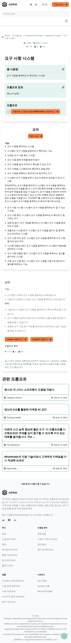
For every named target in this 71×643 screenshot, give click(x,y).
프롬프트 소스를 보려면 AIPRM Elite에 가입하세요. (35, 111)
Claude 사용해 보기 (17, 339)
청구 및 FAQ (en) (45, 549)
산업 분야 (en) (8, 539)
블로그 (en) (7, 565)
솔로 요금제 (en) (9, 554)
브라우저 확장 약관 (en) (13, 596)
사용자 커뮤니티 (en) (47, 539)
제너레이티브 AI (9, 549)
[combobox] (35, 13)
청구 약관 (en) (8, 601)
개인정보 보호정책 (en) (13, 580)
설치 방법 (42, 580)
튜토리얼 (42, 533)
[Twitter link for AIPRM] (3, 520)
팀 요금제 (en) (8, 560)
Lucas (28, 43)
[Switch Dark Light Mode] (36, 4)
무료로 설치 (60, 4)
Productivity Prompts (34, 35)
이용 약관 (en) (8, 591)
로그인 (45, 4)
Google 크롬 (43, 586)
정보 (4, 533)
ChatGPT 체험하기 (41, 339)
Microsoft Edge (45, 591)
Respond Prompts (53, 35)
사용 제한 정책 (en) (11, 586)
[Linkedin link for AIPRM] (15, 520)
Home (7, 35)
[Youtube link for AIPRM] (9, 520)
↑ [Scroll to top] (64, 636)
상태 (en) (42, 544)
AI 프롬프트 (17, 35)
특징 (4, 544)
